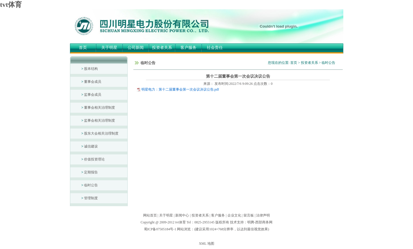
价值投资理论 (93, 159)
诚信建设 (89, 146)
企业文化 (234, 215)
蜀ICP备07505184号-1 (160, 229)
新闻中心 (182, 215)
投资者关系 (162, 47)
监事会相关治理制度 (98, 120)
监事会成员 (91, 95)
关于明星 (109, 47)
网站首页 (150, 215)
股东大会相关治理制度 (100, 133)
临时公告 (89, 185)
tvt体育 (11, 4)
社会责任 (215, 47)
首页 (83, 47)
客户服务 (188, 47)
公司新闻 (136, 47)
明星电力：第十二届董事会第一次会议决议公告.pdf (180, 89)
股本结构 (89, 69)
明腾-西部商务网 (259, 222)
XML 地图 (206, 244)
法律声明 (263, 215)
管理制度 (89, 198)
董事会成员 (91, 82)
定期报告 (89, 172)
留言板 (248, 215)
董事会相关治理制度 (98, 108)
